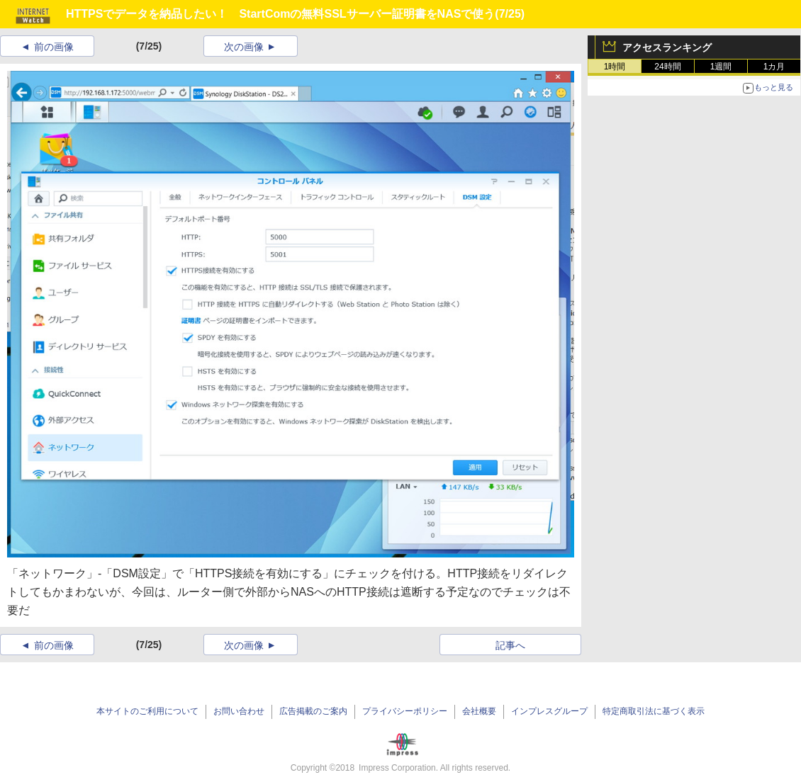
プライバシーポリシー (404, 711)
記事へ (510, 645)
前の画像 (54, 46)
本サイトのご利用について (147, 711)
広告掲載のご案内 (313, 711)
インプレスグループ (549, 711)
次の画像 (244, 46)
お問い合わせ (238, 711)
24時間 (667, 67)
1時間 (615, 67)
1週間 (721, 67)
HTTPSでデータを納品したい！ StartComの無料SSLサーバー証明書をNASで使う (280, 14)
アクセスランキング (667, 47)
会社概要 (479, 711)
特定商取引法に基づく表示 (654, 711)
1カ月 (774, 67)
